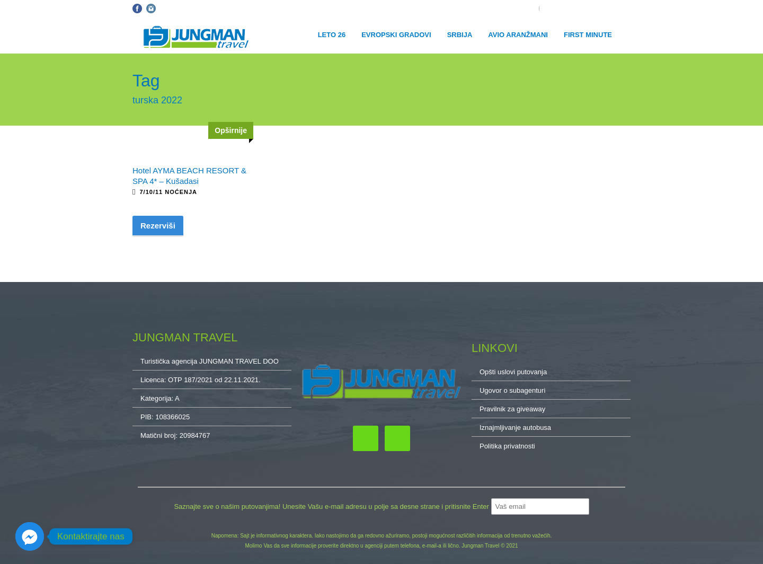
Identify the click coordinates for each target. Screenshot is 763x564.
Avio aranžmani (518, 35)
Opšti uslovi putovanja (195, 8)
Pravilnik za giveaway (512, 409)
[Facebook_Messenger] (29, 536)
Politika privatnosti (507, 446)
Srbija (460, 35)
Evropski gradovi (396, 35)
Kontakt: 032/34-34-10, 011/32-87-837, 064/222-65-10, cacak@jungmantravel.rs (345, 8)
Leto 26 (332, 35)
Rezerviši (157, 225)
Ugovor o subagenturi (512, 390)
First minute (588, 35)
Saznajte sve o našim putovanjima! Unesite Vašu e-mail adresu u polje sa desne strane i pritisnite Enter (332, 506)
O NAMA (618, 8)
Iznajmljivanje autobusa (515, 427)
